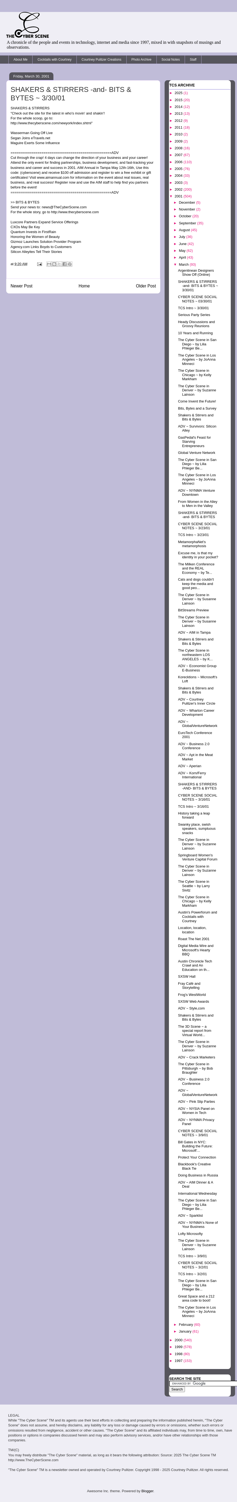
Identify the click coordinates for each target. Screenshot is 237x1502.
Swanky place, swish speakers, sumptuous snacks (197, 828)
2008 (179, 148)
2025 (179, 93)
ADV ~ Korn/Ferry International (192, 775)
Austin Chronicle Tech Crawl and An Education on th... (195, 965)
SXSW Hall (186, 976)
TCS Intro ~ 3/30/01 (193, 308)
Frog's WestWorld (192, 995)
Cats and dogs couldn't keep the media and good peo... (196, 583)
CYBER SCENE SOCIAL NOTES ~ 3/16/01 (197, 797)
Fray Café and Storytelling (189, 985)
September (188, 223)
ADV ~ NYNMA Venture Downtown (196, 492)
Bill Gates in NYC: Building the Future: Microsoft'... (195, 1146)
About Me (20, 59)
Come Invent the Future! (197, 401)
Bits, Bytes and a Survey (197, 408)
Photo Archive (142, 59)
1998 (179, 1354)
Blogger (147, 1491)
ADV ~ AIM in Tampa (194, 632)
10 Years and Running (195, 333)
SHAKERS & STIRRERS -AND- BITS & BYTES (197, 786)
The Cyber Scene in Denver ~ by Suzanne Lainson (197, 390)
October (186, 216)
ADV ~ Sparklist (190, 1215)
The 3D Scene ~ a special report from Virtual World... (194, 1030)
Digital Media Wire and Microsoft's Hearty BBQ (195, 950)
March (184, 264)
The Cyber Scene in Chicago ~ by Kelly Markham (194, 374)
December (187, 202)
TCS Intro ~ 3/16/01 (193, 806)
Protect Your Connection (197, 1157)
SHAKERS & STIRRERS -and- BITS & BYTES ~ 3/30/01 (198, 286)
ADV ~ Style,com (191, 1008)
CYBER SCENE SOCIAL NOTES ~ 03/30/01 (197, 299)
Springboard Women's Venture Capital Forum (197, 857)
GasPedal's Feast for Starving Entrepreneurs (194, 441)
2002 (179, 189)
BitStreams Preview (193, 610)
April (183, 257)
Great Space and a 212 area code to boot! (196, 1298)
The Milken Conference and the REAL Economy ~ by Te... (196, 568)
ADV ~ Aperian (189, 766)
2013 (179, 114)
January (186, 1331)
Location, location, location (192, 930)
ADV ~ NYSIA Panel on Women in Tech (196, 1111)
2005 (179, 169)
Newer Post (22, 286)
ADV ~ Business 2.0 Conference (193, 746)
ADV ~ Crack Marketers (196, 1057)
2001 (179, 196)
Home (84, 286)
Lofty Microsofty (190, 1234)
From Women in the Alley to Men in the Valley (197, 504)
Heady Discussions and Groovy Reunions (196, 324)
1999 (179, 1347)
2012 (179, 121)
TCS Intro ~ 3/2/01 (192, 1274)
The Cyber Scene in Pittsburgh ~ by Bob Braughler (195, 1068)
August (185, 230)
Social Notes (171, 59)
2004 (179, 176)
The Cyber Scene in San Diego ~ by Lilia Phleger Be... (197, 344)
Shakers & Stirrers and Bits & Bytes (195, 417)
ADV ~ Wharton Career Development (196, 712)
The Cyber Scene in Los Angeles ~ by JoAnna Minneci (197, 359)
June (183, 244)
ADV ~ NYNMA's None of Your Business (198, 1225)
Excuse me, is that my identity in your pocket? (198, 555)
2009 (179, 141)
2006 (179, 162)
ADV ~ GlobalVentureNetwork (197, 724)
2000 (179, 1340)
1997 (179, 1361)
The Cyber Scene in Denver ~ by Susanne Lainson (197, 599)
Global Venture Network (196, 453)
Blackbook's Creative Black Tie (194, 1166)
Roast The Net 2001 (193, 939)
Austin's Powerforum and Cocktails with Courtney (197, 916)
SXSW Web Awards (193, 1001)
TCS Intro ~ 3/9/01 (192, 1256)
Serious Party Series (194, 315)
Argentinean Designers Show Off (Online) (196, 272)
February (186, 1325)
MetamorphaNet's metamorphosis (192, 544)
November (187, 209)
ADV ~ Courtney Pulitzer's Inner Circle (196, 701)
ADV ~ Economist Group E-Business (197, 668)
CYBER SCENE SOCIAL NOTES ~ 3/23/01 (197, 526)
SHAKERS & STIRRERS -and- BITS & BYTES (197, 515)
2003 (179, 183)
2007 (179, 155)
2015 (179, 100)
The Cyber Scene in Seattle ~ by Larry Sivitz (194, 885)
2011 (179, 127)
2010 (179, 134)
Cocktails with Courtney (54, 59)
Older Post (146, 286)
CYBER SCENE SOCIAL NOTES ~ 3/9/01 (197, 1133)
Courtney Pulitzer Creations (101, 59)
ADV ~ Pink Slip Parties (196, 1102)
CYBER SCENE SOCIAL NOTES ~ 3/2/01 (197, 1265)
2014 (179, 107)
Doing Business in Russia (198, 1175)
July (182, 237)
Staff (193, 59)
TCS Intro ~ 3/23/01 (193, 535)
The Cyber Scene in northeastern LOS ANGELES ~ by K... (195, 654)
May (183, 251)
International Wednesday (197, 1193)
